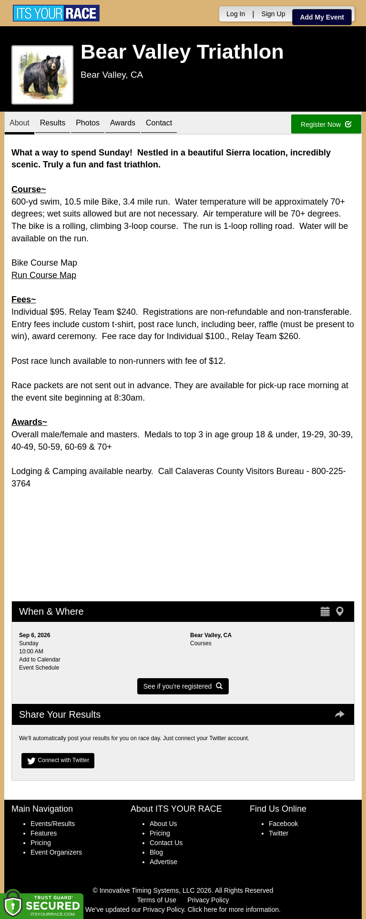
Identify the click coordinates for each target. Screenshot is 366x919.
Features (43, 833)
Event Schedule (39, 667)
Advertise (163, 862)
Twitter (278, 833)
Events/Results (52, 823)
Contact (159, 124)
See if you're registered (183, 686)
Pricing (40, 843)
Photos (88, 124)
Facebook (283, 823)
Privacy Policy (208, 900)
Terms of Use (156, 900)
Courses (201, 643)
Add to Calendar (40, 659)
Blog (156, 852)
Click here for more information (233, 909)
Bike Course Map (44, 263)
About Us (163, 823)
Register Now (326, 124)
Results (52, 124)
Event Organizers (56, 852)
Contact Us (166, 843)
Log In (235, 14)
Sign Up (273, 14)
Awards (122, 124)
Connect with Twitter (58, 760)
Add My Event (322, 17)
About (20, 124)
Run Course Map (43, 275)
